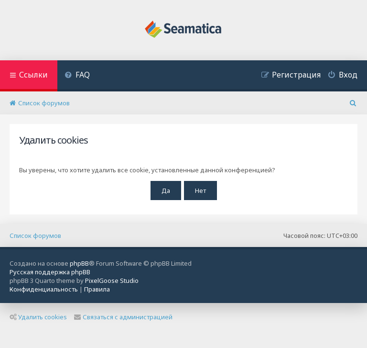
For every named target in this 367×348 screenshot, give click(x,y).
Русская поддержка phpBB (50, 272)
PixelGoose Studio (112, 280)
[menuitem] (77, 75)
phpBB (79, 263)
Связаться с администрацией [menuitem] (123, 317)
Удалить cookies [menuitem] (38, 317)
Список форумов (35, 235)
